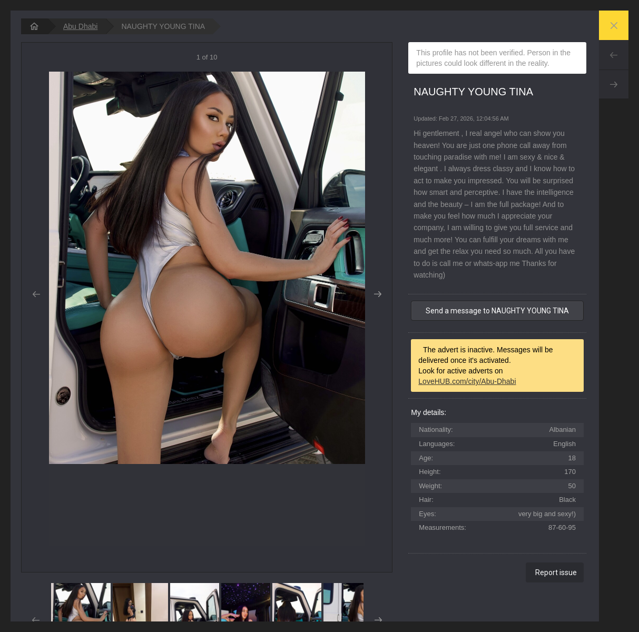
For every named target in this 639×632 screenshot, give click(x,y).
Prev (613, 55)
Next (613, 84)
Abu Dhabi (80, 26)
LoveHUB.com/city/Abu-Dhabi (467, 381)
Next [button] (377, 294)
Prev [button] (36, 294)
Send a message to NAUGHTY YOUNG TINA (497, 311)
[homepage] (34, 26)
